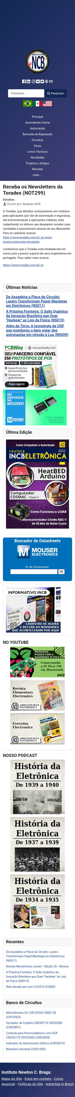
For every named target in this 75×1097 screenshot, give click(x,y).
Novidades (37, 157)
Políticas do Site (30, 1084)
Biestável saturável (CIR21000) (26, 1049)
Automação (37, 128)
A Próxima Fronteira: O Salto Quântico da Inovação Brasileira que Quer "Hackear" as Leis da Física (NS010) (37, 315)
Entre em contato (38, 1079)
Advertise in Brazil (60, 1084)
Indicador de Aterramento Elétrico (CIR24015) (35, 1043)
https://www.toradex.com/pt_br (23, 265)
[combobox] (26, 93)
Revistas (37, 169)
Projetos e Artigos (37, 163)
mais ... (37, 175)
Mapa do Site (11, 1079)
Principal (37, 117)
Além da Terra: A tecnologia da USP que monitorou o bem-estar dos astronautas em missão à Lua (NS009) (37, 330)
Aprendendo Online (37, 122)
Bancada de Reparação (37, 134)
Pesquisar (55, 93)
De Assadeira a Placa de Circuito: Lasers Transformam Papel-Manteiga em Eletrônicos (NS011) (36, 301)
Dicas (37, 146)
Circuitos (37, 140)
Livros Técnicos (37, 151)
